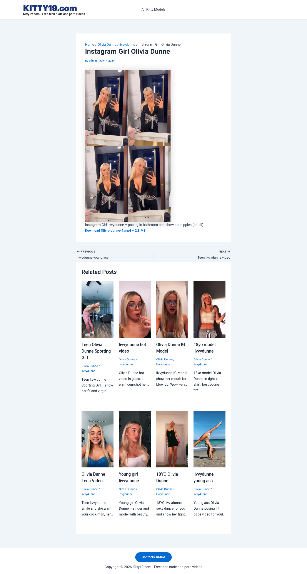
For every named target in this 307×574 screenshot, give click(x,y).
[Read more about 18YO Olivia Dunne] (172, 439)
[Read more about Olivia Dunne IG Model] (172, 309)
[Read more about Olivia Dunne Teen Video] (97, 439)
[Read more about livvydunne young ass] (209, 439)
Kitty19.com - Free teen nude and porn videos (54, 14)
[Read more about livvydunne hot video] (135, 309)
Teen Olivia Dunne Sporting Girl (97, 351)
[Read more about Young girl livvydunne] (135, 439)
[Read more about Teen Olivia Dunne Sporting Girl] (97, 309)
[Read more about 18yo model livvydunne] (209, 309)
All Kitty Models (154, 9)
